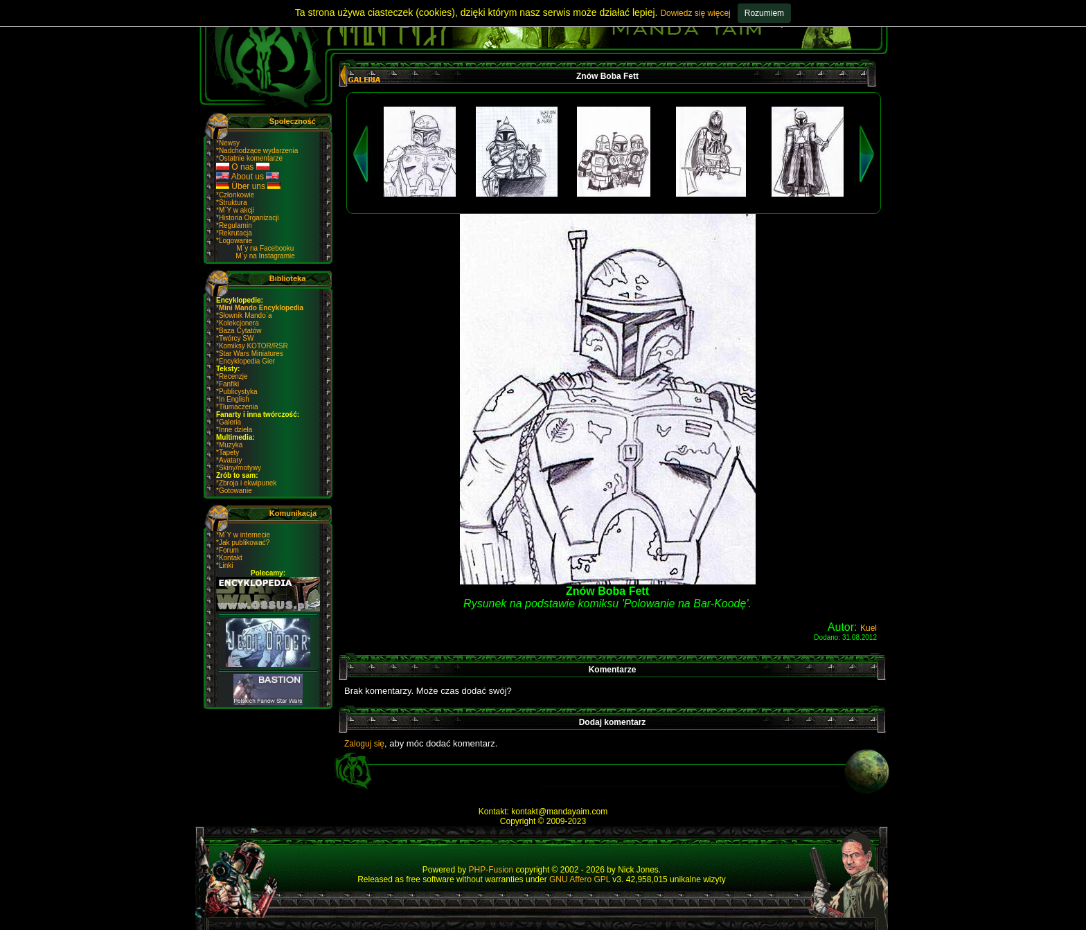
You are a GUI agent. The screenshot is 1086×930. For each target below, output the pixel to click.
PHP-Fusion (491, 870)
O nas (242, 167)
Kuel (868, 628)
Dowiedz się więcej (695, 13)
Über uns (248, 186)
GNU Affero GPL (579, 879)
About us (247, 176)
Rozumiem (764, 13)
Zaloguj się (364, 744)
